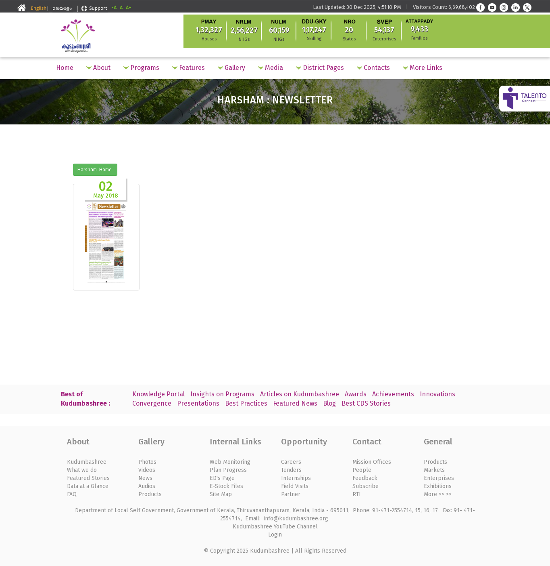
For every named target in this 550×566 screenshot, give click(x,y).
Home (64, 68)
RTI (356, 494)
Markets (434, 470)
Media (270, 68)
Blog (329, 403)
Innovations (437, 394)
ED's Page (222, 478)
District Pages (320, 68)
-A (114, 7)
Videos (146, 470)
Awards (356, 394)
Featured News (295, 403)
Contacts (373, 68)
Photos (147, 462)
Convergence (151, 403)
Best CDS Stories (366, 403)
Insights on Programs (222, 394)
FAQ (72, 494)
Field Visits (294, 486)
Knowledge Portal (158, 394)
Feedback (364, 478)
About (98, 68)
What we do (82, 470)
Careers (291, 462)
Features (188, 68)
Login (275, 534)
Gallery (231, 68)
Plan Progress (228, 470)
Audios (146, 486)
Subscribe (365, 486)
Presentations (198, 403)
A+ (128, 7)
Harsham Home (95, 170)
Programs (141, 68)
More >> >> (438, 494)
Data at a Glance (87, 486)
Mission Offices (371, 462)
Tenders (291, 470)
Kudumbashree (86, 462)
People (361, 470)
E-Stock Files (226, 486)
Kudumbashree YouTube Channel (275, 526)
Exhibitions (438, 486)
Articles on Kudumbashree (299, 394)
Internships (296, 478)
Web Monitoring (230, 462)
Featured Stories (88, 478)
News (145, 478)
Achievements (393, 394)
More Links (422, 68)
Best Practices (246, 403)
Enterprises (439, 478)
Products (150, 494)
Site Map (221, 494)
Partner (290, 494)
